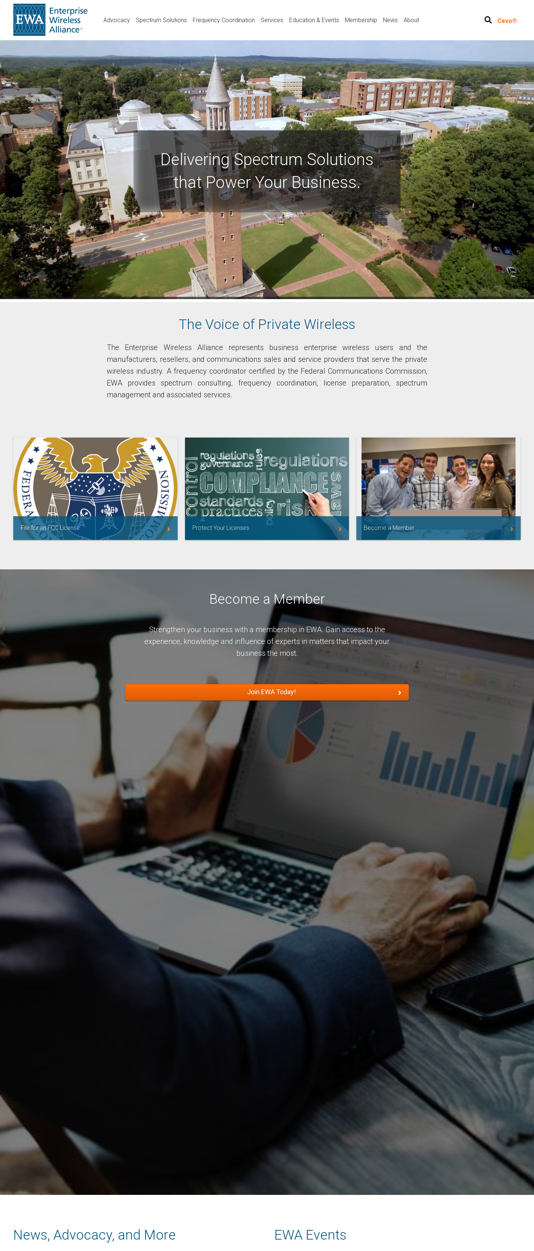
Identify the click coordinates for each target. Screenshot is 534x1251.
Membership (361, 19)
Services (272, 19)
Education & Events (314, 19)
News (390, 19)
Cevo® (507, 20)
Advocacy (116, 19)
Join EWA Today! (271, 692)
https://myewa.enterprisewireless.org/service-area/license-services (267, 488)
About (411, 19)
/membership (438, 488)
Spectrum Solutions (161, 19)
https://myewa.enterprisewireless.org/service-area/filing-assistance (95, 488)
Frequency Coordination (224, 19)
